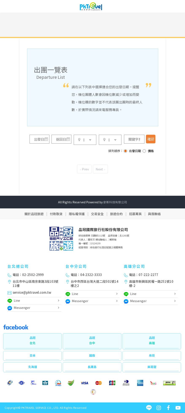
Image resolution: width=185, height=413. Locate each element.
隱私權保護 (77, 214)
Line (13, 301)
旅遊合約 (116, 214)
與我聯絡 (154, 214)
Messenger (18, 308)
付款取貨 (56, 214)
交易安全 (97, 214)
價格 (151, 151)
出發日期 (135, 151)
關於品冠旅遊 (34, 214)
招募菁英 (135, 214)
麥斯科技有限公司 (115, 202)
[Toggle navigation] (178, 7)
